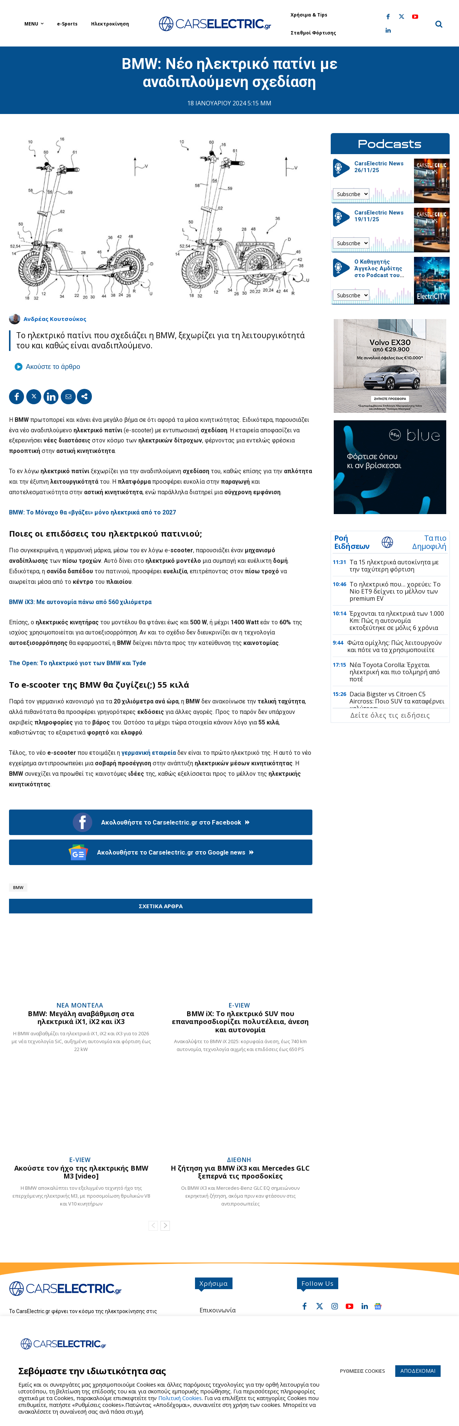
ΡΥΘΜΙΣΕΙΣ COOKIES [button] (362, 1371)
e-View (239, 1005)
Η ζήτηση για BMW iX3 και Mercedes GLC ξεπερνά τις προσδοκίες (240, 1172)
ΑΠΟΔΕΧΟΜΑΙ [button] (417, 1370)
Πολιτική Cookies (180, 1398)
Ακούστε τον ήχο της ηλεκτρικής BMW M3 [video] (81, 1172)
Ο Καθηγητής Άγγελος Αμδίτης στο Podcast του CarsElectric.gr (378, 271)
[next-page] (165, 1226)
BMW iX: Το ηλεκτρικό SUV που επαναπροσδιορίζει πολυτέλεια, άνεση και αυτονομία (240, 1021)
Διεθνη (239, 1160)
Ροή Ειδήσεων (352, 542)
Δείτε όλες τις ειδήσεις (390, 715)
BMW (18, 887)
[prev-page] (153, 1226)
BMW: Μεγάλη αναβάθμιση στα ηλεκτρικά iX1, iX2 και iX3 (81, 1017)
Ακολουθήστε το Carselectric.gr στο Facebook (160, 822)
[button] (439, 24)
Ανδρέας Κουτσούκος (55, 318)
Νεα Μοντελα (80, 1005)
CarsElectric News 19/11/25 (379, 216)
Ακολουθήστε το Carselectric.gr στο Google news (160, 852)
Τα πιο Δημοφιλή (429, 542)
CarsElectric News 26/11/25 (379, 167)
